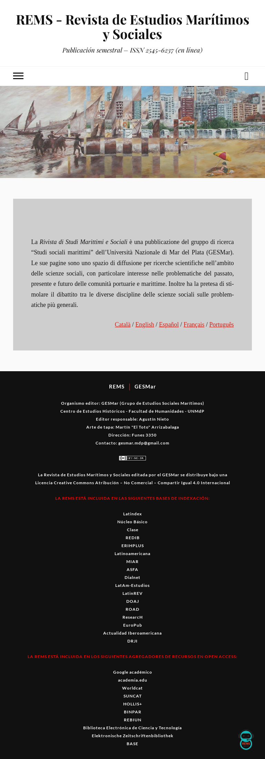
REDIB (133, 537)
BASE (132, 743)
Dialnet (132, 577)
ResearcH (132, 617)
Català (123, 324)
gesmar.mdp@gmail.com (143, 443)
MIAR (132, 561)
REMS (117, 386)
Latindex (132, 513)
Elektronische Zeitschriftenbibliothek (133, 735)
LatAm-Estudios (132, 585)
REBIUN (132, 719)
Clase (132, 529)
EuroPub (132, 625)
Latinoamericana (132, 553)
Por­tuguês (221, 324)
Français (194, 324)
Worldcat (132, 688)
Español (169, 324)
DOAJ (132, 601)
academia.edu (132, 680)
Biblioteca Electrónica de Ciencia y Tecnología (132, 727)
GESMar (145, 386)
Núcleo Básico (132, 521)
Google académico (132, 672)
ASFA (132, 569)
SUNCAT (133, 696)
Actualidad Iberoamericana (132, 633)
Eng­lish (144, 324)
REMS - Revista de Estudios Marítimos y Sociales (132, 26)
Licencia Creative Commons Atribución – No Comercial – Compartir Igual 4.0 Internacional (132, 482)
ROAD (132, 609)
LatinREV (132, 593)
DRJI (132, 641)
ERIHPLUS (132, 545)
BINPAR (132, 711)
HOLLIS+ (132, 703)
